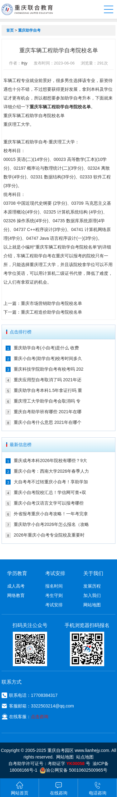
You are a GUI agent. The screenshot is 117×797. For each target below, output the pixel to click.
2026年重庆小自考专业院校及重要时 (49, 534)
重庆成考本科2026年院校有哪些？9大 (50, 460)
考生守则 (54, 595)
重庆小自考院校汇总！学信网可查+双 (50, 492)
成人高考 (16, 586)
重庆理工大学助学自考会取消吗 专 (47, 401)
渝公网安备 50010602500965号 (73, 770)
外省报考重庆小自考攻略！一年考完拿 (51, 513)
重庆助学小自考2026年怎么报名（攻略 (51, 524)
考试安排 (54, 604)
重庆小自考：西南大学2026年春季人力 (51, 471)
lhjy (24, 63)
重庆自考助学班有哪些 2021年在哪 (47, 411)
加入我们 (92, 595)
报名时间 (54, 586)
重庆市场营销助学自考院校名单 (51, 303)
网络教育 (16, 595)
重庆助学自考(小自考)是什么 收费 (46, 347)
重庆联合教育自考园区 (27, 9)
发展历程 (92, 586)
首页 (10, 30)
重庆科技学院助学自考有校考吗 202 (48, 369)
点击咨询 (39, 716)
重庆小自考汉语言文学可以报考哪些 (49, 503)
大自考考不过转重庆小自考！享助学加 (51, 481)
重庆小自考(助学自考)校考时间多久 (48, 358)
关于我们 (93, 573)
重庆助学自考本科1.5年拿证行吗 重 (48, 390)
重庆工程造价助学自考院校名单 (51, 312)
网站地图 (92, 604)
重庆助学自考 (29, 30)
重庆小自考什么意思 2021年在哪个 (47, 422)
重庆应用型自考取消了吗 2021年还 (47, 379)
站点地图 (85, 756)
